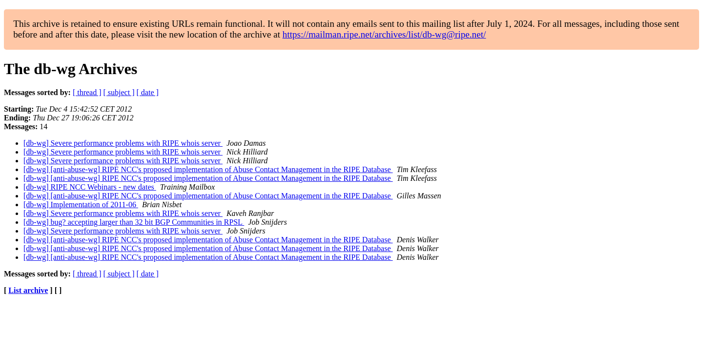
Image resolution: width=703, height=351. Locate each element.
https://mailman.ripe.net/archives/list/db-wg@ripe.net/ (384, 34)
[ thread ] (87, 92)
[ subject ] (119, 92)
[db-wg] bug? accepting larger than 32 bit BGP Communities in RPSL (133, 222)
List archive (28, 290)
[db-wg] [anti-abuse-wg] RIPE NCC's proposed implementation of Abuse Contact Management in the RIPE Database (208, 169)
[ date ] (148, 92)
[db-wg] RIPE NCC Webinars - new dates (89, 187)
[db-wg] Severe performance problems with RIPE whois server (123, 143)
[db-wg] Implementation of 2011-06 (80, 204)
